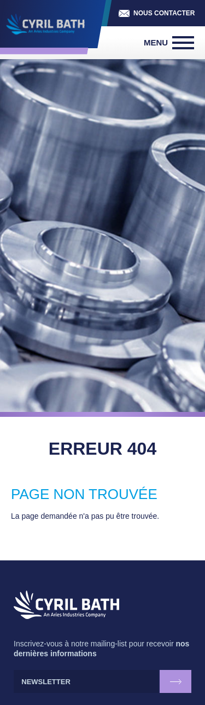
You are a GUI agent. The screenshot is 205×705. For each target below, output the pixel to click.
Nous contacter (164, 13)
